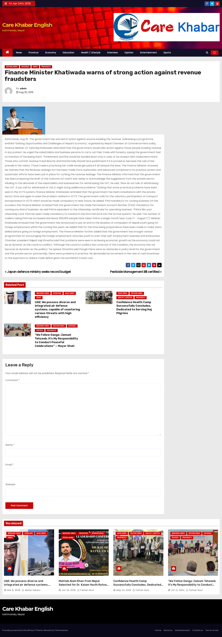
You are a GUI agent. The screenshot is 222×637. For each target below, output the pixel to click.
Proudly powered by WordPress (18, 630)
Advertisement (182, 630)
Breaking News (42, 293)
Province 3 (46, 67)
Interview (112, 52)
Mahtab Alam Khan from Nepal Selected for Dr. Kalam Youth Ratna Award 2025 (83, 584)
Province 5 (51, 330)
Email (9, 464)
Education (68, 52)
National (25, 67)
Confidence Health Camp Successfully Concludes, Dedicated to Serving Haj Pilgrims (134, 307)
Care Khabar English (27, 25)
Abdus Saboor (31, 590)
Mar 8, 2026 (13, 590)
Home (158, 630)
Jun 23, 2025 (69, 590)
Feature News (12, 67)
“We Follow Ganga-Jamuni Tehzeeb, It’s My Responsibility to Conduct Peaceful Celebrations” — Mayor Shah (56, 340)
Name (9, 445)
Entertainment (148, 52)
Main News (69, 293)
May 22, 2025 (123, 590)
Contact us (197, 630)
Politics (39, 330)
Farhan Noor (85, 590)
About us (168, 630)
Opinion (128, 52)
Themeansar (61, 630)
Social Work (68, 537)
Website (10, 484)
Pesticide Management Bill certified (136, 272)
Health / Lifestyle (91, 52)
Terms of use (212, 630)
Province (34, 52)
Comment (12, 380)
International (98, 533)
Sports (167, 52)
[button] (207, 52)
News (19, 52)
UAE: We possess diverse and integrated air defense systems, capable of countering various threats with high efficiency (57, 309)
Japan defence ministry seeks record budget (38, 272)
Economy (50, 52)
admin (23, 88)
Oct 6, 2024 (178, 590)
